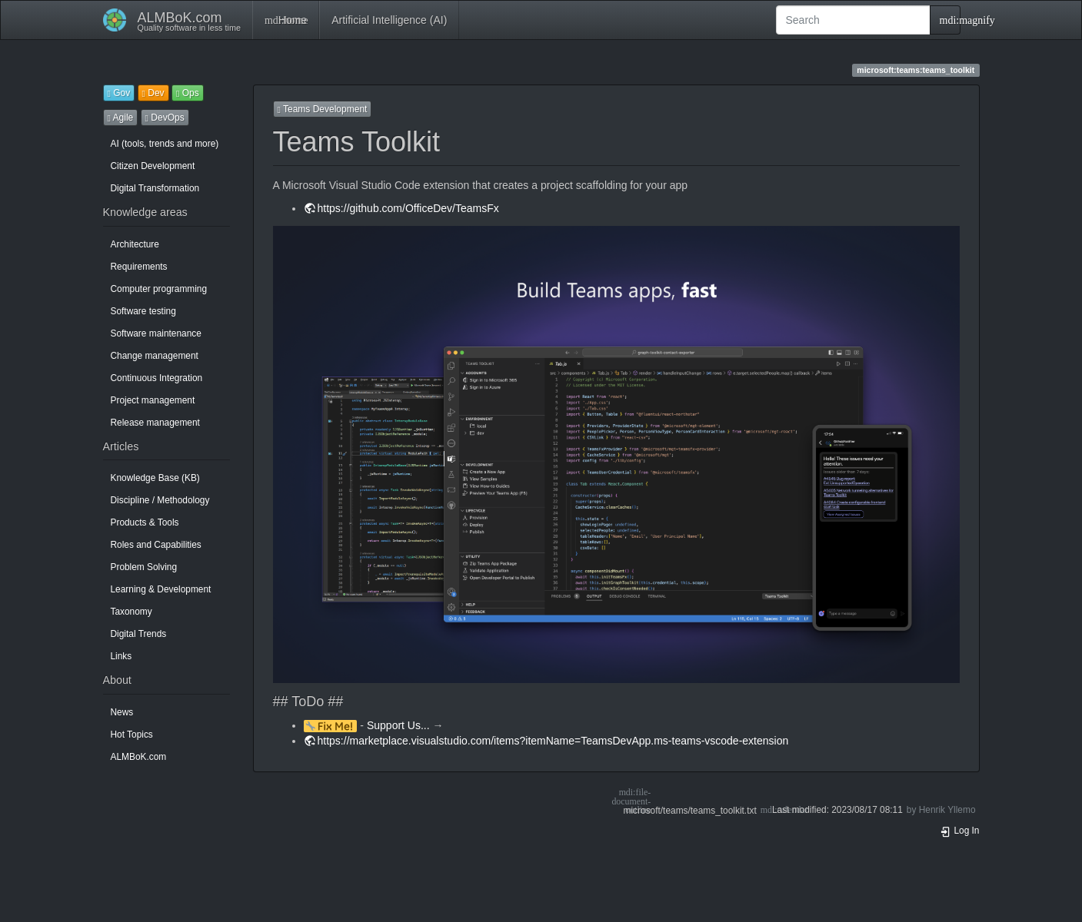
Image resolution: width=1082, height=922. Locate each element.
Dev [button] (153, 93)
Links (121, 656)
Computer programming (159, 289)
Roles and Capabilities (156, 544)
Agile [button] (121, 117)
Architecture (135, 244)
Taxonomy (131, 611)
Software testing (143, 311)
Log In (960, 830)
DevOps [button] (165, 117)
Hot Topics (132, 734)
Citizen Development (153, 166)
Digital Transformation (155, 188)
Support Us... (398, 725)
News (122, 712)
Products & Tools (145, 522)
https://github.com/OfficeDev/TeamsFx (408, 208)
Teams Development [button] (323, 109)
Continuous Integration (157, 378)
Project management (153, 400)
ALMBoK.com (139, 756)
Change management (154, 355)
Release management (155, 422)
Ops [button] (187, 93)
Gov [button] (119, 93)
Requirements (139, 266)
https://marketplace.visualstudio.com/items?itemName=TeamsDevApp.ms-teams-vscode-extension (553, 741)
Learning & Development (161, 589)
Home (286, 20)
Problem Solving (144, 567)
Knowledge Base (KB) (155, 478)
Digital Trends (139, 633)
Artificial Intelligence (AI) (389, 20)
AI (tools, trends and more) (165, 143)
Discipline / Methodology (160, 500)
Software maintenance (156, 333)
